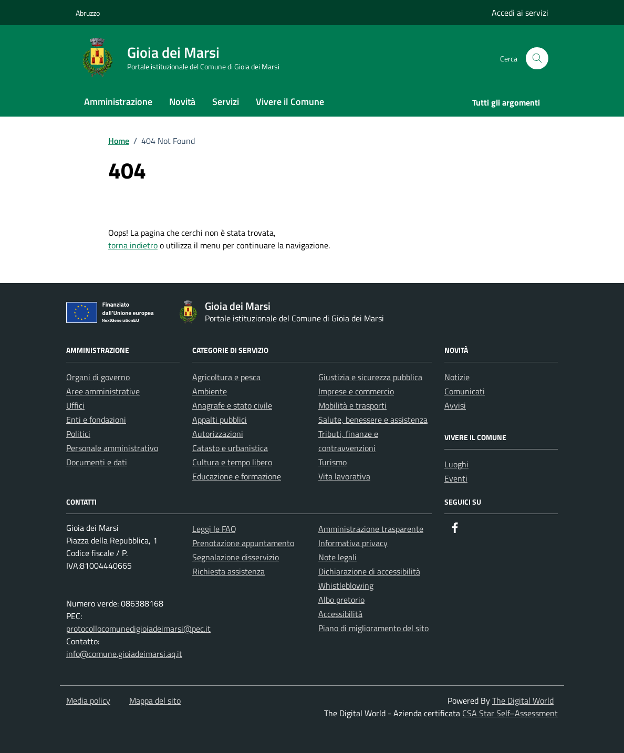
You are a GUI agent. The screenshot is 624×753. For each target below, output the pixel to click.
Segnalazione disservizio (235, 557)
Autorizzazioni (217, 433)
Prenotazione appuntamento (243, 543)
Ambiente (209, 391)
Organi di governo (98, 377)
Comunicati (464, 391)
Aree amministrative (103, 391)
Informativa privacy (353, 543)
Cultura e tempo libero (232, 462)
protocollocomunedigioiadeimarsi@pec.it (138, 628)
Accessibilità (340, 614)
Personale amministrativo (112, 448)
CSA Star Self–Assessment (510, 713)
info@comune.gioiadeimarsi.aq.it (124, 653)
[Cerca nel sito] (537, 58)
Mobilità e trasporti (352, 405)
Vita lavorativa (344, 476)
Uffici (75, 405)
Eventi (455, 478)
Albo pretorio (341, 599)
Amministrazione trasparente (370, 528)
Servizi (225, 102)
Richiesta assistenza (228, 571)
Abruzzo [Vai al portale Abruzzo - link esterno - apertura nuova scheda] (88, 12)
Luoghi (456, 464)
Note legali (337, 557)
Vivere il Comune (290, 102)
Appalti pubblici (219, 419)
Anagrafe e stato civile (232, 405)
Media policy (88, 700)
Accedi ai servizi (520, 12)
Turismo (332, 462)
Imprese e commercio (356, 391)
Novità (182, 102)
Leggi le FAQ (214, 528)
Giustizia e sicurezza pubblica (370, 377)
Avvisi (455, 405)
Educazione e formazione (236, 476)
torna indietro (133, 245)
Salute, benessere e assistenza (373, 419)
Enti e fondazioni (96, 419)
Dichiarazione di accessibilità (369, 571)
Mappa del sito (155, 700)
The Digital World (523, 700)
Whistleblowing (345, 585)
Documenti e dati (96, 462)
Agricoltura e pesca (226, 377)
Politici (78, 433)
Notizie (457, 377)
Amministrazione (118, 102)
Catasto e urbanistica (230, 448)
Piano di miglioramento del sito (373, 628)
